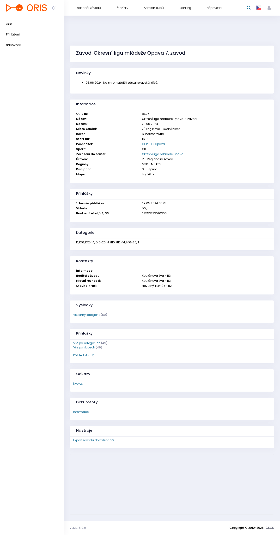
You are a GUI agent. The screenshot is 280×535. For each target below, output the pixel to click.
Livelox (78, 384)
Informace (81, 412)
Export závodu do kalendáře (93, 440)
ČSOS (270, 528)
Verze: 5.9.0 (78, 528)
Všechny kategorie (86, 315)
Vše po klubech (84, 347)
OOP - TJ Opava (153, 144)
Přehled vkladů (84, 355)
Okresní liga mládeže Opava (162, 154)
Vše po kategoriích (86, 343)
